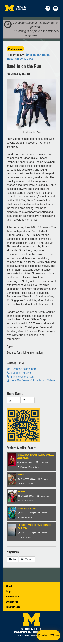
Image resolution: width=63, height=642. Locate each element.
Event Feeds (12, 601)
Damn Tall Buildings (27, 508)
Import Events (13, 606)
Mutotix (27, 559)
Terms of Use (12, 596)
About (9, 586)
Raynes (21, 474)
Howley (21, 491)
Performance (15, 48)
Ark (12, 559)
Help (8, 591)
